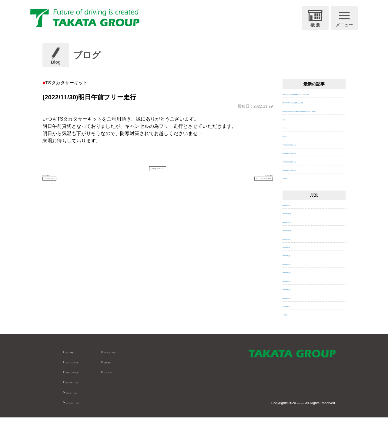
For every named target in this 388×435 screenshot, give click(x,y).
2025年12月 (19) (297, 230)
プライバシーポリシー (162, 369)
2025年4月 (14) (296, 297)
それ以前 (290, 331)
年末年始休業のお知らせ (304, 161)
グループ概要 (79, 369)
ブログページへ (158, 171)
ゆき (286, 136)
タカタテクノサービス (87, 399)
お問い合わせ (153, 379)
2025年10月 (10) (297, 247)
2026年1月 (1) (295, 222)
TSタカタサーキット (85, 409)
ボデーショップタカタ (87, 379)
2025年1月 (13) (296, 323)
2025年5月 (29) (296, 289)
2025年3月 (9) (295, 306)
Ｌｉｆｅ (290, 144)
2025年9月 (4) (295, 255)
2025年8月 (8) (295, 264)
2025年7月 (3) (295, 272)
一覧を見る (292, 195)
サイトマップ (153, 389)
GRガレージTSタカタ (87, 389)
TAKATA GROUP (291, 420)
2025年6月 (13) (296, 281)
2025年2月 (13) (296, 314)
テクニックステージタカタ (91, 419)
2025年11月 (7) (296, 239)
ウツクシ (290, 153)
